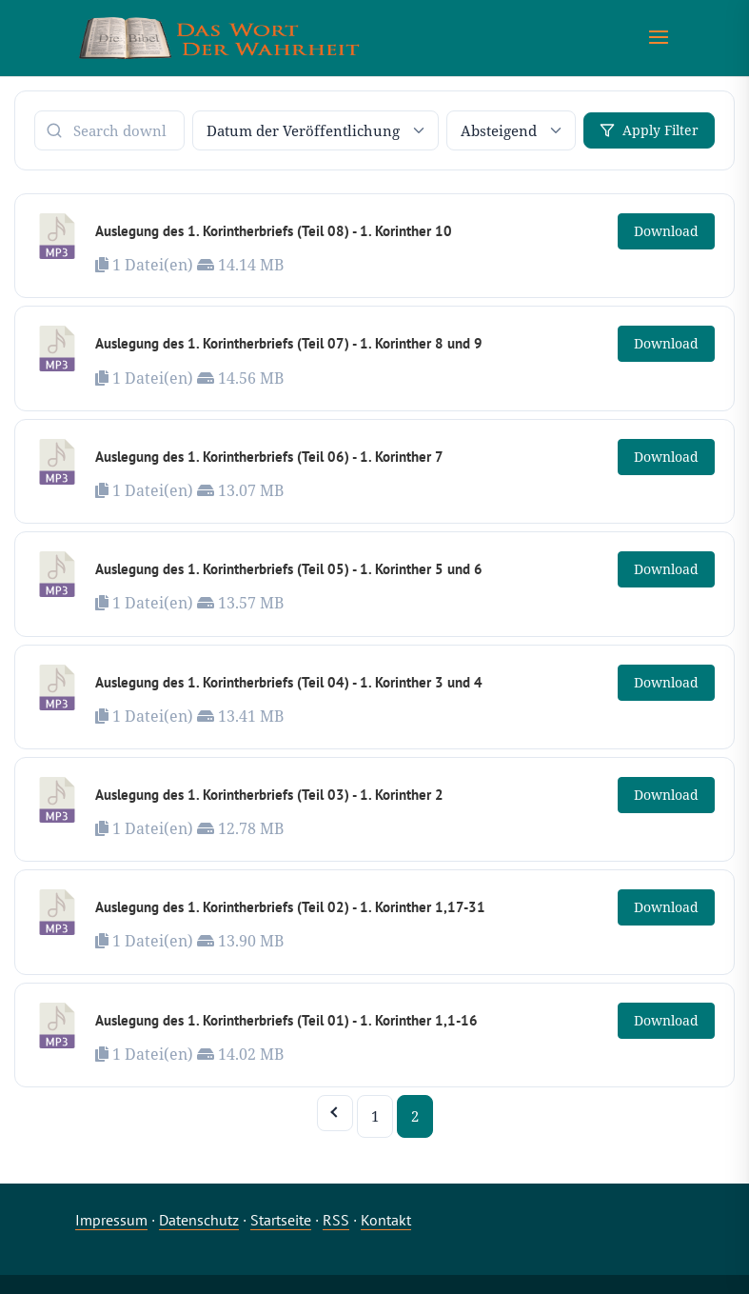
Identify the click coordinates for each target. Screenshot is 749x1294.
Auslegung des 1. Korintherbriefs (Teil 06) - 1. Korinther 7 (269, 457)
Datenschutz (199, 1219)
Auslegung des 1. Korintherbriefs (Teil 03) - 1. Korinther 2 (269, 795)
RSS (336, 1219)
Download (666, 231)
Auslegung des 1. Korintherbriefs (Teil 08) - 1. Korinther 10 (273, 231)
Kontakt (386, 1219)
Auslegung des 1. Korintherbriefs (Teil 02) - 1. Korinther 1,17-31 (290, 907)
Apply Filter (649, 130)
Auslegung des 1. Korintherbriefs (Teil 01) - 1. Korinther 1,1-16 (286, 1020)
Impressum (111, 1219)
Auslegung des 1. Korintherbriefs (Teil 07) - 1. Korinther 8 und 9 (289, 343)
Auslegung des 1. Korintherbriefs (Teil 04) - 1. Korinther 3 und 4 (289, 682)
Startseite (280, 1219)
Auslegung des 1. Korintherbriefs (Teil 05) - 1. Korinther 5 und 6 (289, 569)
